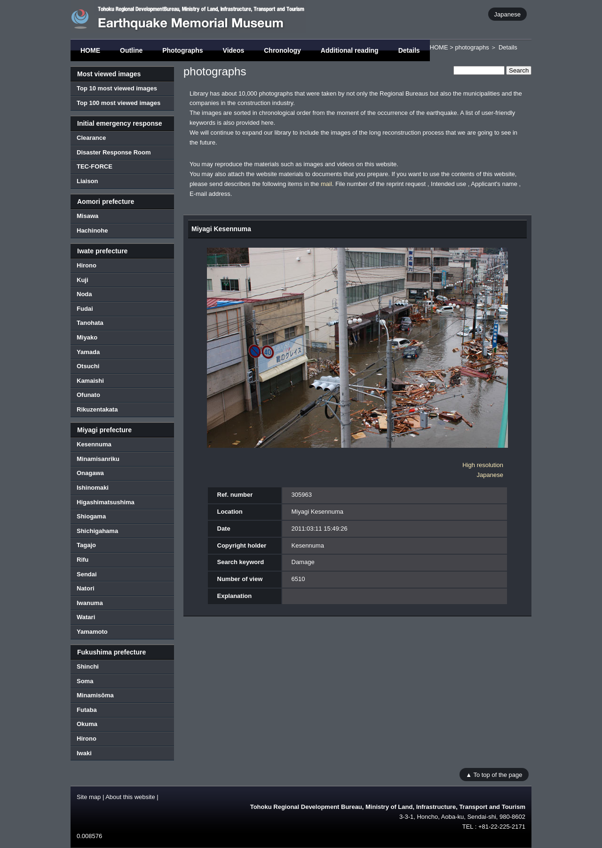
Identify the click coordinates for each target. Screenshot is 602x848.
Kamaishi (90, 380)
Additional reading (350, 50)
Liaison (87, 181)
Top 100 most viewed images (118, 102)
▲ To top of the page (494, 774)
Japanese (507, 13)
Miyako (87, 337)
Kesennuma (94, 444)
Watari (86, 617)
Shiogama (91, 516)
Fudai (85, 308)
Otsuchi (88, 366)
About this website (130, 796)
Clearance (91, 137)
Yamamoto (92, 631)
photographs (472, 47)
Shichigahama (97, 530)
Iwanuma (90, 602)
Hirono (86, 265)
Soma (85, 681)
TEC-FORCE (94, 166)
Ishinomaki (93, 487)
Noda (84, 294)
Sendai (87, 574)
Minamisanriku (98, 458)
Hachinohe (92, 230)
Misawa (87, 215)
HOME (90, 50)
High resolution (482, 464)
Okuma (87, 723)
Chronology (282, 50)
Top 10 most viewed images (117, 88)
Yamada (88, 351)
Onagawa (90, 472)
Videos (234, 50)
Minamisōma (95, 695)
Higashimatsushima (106, 502)
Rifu (82, 559)
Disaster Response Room (114, 152)
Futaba (87, 709)
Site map (89, 796)
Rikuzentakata (97, 409)
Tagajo (86, 545)
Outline (131, 50)
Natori (86, 588)
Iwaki (84, 753)
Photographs (182, 50)
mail (326, 183)
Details (409, 50)
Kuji (82, 279)
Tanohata (90, 322)
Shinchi (88, 666)
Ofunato (88, 394)
